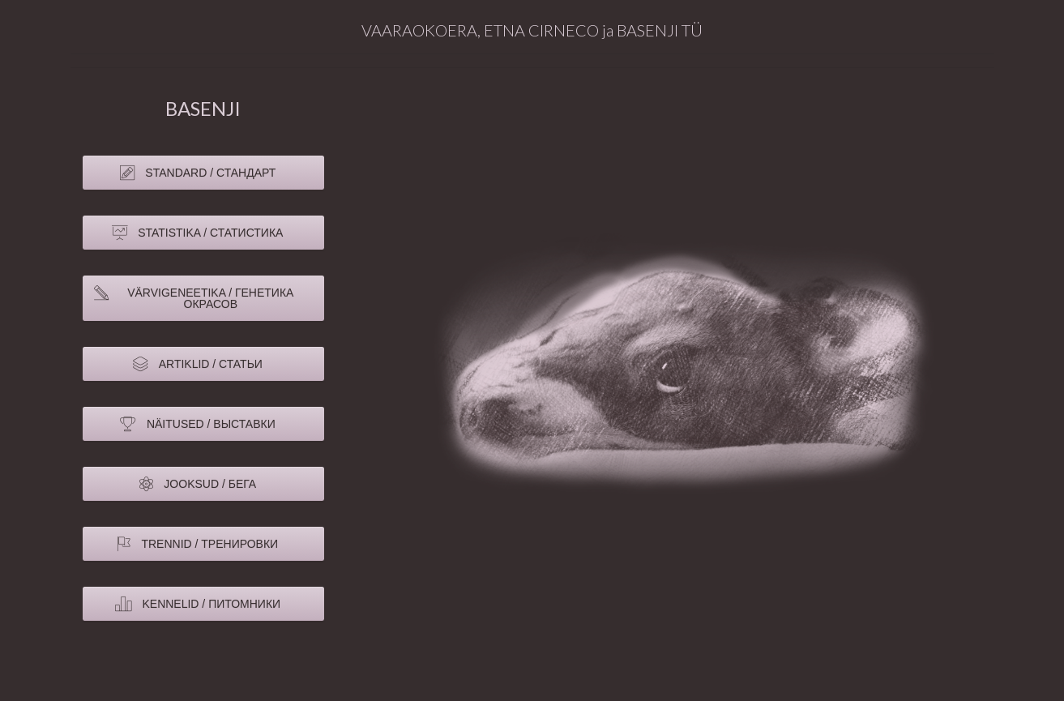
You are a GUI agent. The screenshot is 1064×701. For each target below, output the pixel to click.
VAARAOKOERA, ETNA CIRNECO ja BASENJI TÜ (532, 30)
